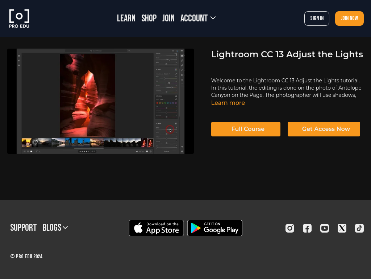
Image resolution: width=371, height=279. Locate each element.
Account (198, 18)
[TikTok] (359, 228)
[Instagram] (289, 228)
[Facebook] (307, 228)
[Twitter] (342, 228)
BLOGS (55, 228)
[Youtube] (324, 228)
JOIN (168, 18)
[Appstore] (156, 228)
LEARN (126, 18)
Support (23, 228)
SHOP (149, 18)
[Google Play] (215, 228)
